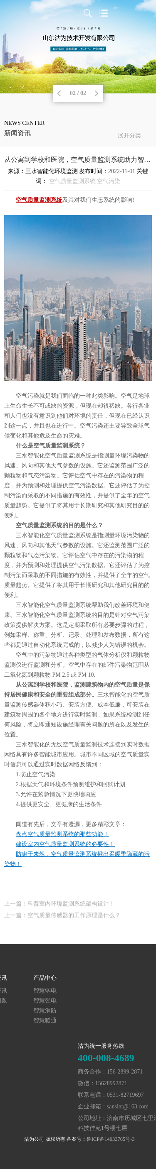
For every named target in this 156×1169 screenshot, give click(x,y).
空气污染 (108, 181)
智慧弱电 (19, 991)
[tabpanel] (78, 46)
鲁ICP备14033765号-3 (111, 1139)
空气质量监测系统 (72, 181)
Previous (59, 93)
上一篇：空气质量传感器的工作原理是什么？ (62, 919)
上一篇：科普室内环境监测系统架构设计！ (59, 908)
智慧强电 (19, 1001)
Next (96, 93)
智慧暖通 (19, 1020)
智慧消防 (19, 1011)
